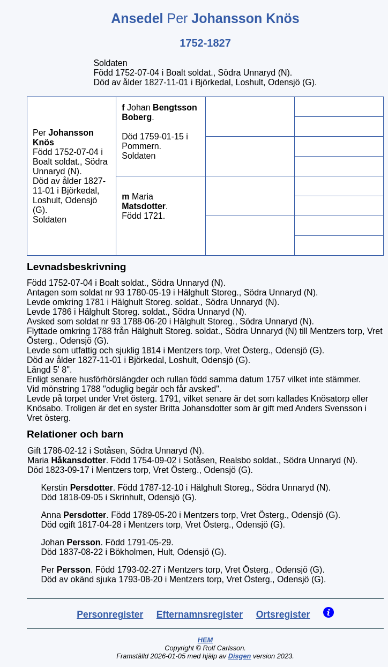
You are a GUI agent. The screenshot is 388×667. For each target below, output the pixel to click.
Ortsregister (283, 614)
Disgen (239, 656)
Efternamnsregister (199, 614)
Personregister (110, 614)
